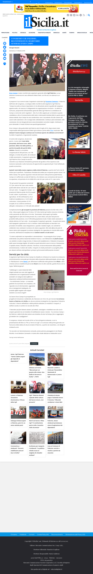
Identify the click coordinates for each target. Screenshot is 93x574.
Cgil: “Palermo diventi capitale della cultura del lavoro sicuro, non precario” (36, 398)
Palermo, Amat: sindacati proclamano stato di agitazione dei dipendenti (55, 424)
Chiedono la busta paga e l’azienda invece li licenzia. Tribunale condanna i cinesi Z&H (55, 398)
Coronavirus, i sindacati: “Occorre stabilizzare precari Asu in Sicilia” (17, 449)
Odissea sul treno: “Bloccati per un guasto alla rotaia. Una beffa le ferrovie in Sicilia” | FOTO (36, 372)
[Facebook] (4, 43)
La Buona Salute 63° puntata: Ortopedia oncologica (78, 169)
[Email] (4, 58)
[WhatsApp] (4, 54)
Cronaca (23, 32)
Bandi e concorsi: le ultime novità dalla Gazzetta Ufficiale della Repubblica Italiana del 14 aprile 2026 (78, 261)
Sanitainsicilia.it (88, 2)
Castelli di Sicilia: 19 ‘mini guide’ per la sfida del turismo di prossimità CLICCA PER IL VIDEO (78, 194)
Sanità (64, 32)
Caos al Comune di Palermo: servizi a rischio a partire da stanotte (54, 449)
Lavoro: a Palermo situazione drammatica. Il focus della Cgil (18, 398)
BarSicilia (57, 32)
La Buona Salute (79, 152)
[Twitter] (4, 47)
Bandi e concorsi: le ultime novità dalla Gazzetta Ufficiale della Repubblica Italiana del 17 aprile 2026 (78, 243)
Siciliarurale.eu (49, 2)
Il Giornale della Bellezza (68, 3)
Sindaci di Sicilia (82, 32)
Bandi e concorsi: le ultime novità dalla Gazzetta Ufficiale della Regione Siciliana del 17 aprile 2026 (78, 252)
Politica (14, 32)
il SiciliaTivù (41, 3)
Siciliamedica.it (78, 2)
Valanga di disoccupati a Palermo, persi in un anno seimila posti (18, 423)
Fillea (51, 130)
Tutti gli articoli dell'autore (16, 337)
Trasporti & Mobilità (44, 32)
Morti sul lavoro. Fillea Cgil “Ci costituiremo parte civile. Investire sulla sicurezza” (36, 424)
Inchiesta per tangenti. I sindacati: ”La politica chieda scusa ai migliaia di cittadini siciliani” (37, 450)
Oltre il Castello (79, 175)
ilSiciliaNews (79, 71)
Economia (32, 32)
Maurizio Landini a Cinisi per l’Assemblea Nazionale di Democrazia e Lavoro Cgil (55, 372)
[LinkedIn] (4, 50)
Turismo (71, 32)
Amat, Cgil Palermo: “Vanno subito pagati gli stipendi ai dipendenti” (18, 357)
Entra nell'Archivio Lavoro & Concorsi (79, 269)
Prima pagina (5, 32)
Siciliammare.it (58, 2)
